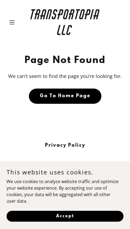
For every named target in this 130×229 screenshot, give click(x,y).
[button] (15, 22)
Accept (65, 216)
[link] (65, 33)
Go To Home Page (65, 96)
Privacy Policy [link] (65, 145)
